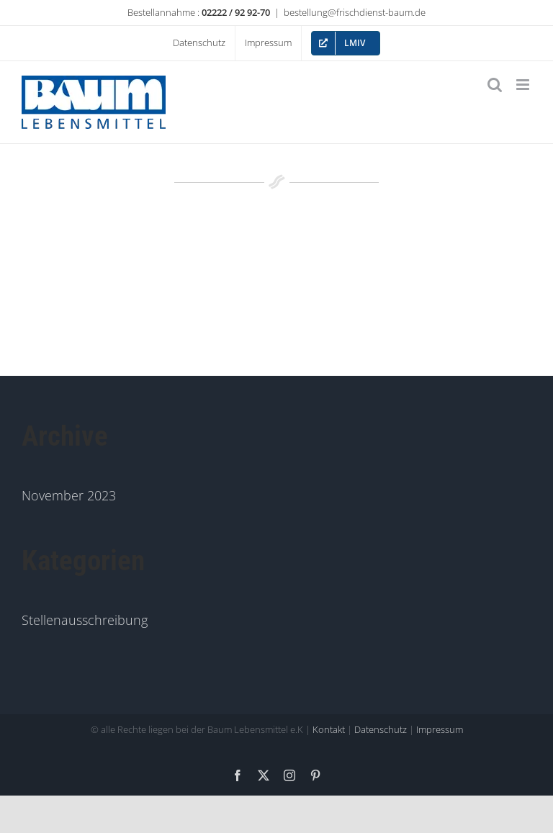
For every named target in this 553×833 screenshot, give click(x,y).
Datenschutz (380, 729)
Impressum (439, 729)
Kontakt (329, 729)
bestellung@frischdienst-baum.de (355, 12)
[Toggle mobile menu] (523, 84)
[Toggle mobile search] (494, 84)
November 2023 (69, 495)
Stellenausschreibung (85, 620)
